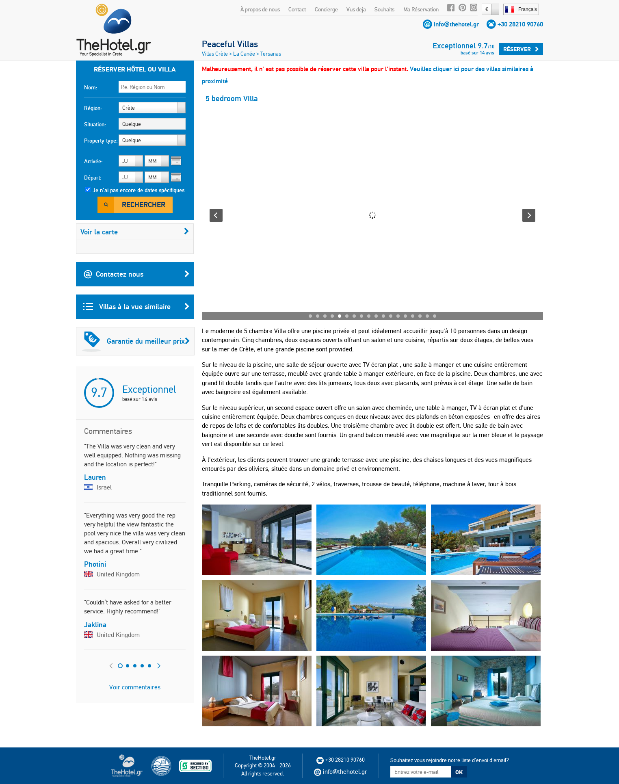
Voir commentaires (134, 687)
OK (459, 772)
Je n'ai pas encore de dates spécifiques (138, 190)
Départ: (93, 177)
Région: (93, 108)
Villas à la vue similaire (136, 307)
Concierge (326, 9)
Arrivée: (93, 161)
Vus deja (356, 9)
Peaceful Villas (230, 44)
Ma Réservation (421, 9)
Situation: (95, 124)
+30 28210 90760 (520, 24)
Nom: (90, 87)
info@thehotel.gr (456, 24)
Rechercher (143, 204)
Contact (297, 9)
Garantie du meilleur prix (136, 341)
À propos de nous (260, 9)
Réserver (521, 49)
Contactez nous (136, 274)
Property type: (101, 140)
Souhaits (384, 9)
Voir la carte (134, 232)
